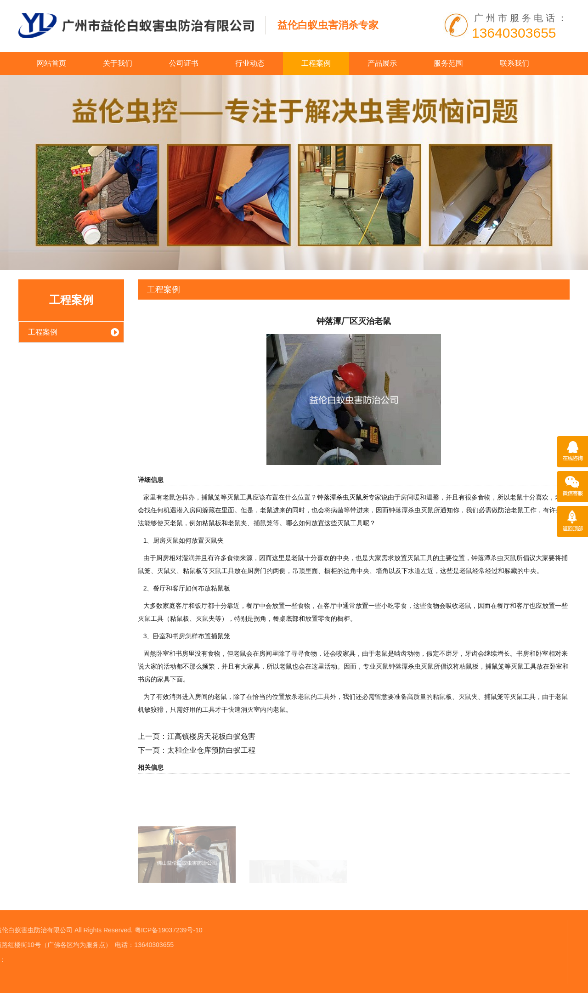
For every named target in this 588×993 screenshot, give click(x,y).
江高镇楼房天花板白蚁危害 (211, 736)
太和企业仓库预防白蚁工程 (211, 750)
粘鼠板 (192, 570)
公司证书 (183, 63)
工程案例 (316, 63)
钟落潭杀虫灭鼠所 (342, 497)
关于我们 (117, 63)
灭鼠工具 (523, 696)
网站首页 (51, 63)
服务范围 (448, 63)
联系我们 (514, 63)
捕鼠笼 (220, 636)
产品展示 (382, 63)
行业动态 (250, 63)
